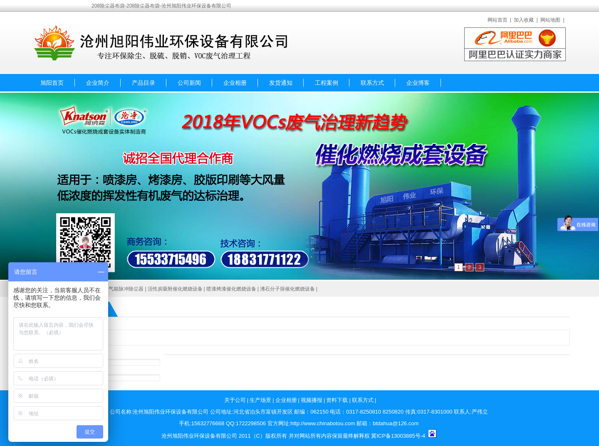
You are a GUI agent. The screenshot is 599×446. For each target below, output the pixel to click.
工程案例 (326, 82)
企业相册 (235, 82)
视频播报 (311, 400)
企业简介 (97, 82)
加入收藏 (524, 20)
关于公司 (235, 400)
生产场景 (260, 400)
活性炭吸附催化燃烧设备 (175, 289)
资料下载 (337, 400)
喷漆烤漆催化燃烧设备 (231, 289)
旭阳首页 (52, 82)
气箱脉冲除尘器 (126, 289)
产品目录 (143, 82)
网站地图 (550, 20)
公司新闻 (189, 82)
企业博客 (418, 82)
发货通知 (280, 82)
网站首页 (497, 20)
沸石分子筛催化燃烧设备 (287, 289)
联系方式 (372, 82)
